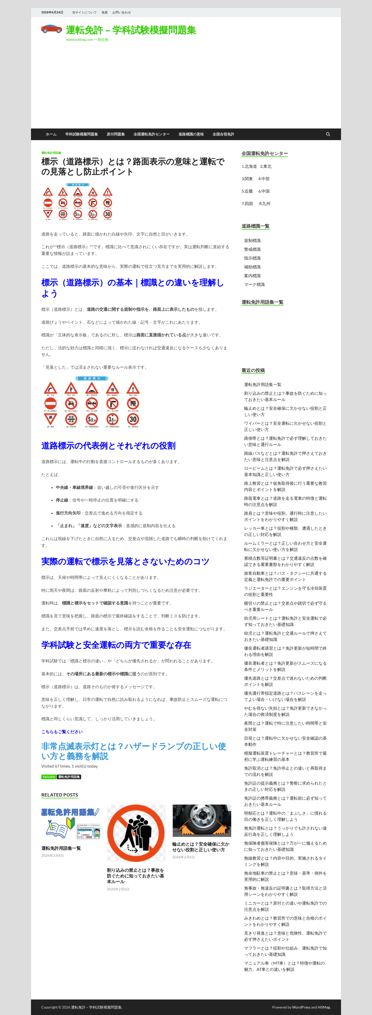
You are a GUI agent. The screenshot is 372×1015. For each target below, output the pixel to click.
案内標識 (252, 275)
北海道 (251, 166)
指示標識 (252, 257)
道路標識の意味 (191, 134)
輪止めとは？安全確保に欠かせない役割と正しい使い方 (200, 846)
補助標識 (252, 266)
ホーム (51, 134)
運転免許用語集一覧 (61, 848)
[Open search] (328, 134)
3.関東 (248, 178)
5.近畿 (247, 190)
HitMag (324, 1007)
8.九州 (264, 203)
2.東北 (266, 166)
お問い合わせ (121, 12)
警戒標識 (252, 249)
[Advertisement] (186, 90)
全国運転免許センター (152, 134)
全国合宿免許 (223, 134)
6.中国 (264, 190)
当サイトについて (84, 12)
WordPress (301, 1007)
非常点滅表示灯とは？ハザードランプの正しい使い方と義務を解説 (133, 751)
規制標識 (252, 240)
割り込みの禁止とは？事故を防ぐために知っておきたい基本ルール (135, 875)
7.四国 (247, 203)
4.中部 (264, 178)
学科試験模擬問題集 (81, 134)
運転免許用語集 (51, 153)
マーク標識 (254, 284)
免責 (105, 12)
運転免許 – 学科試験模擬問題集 (131, 30)
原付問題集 (116, 134)
